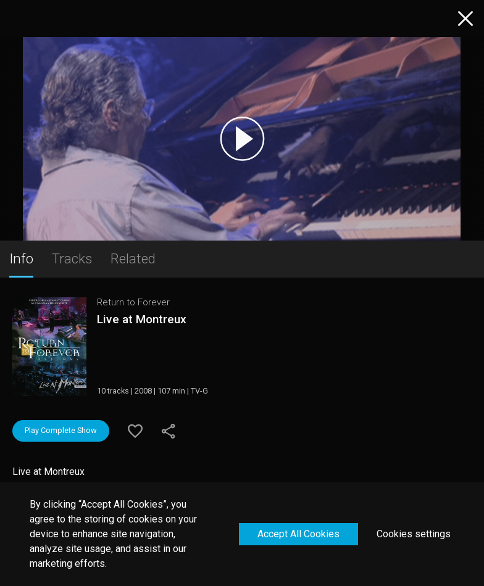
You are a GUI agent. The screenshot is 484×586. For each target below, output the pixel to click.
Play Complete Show (61, 430)
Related (133, 258)
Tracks (72, 258)
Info (21, 258)
